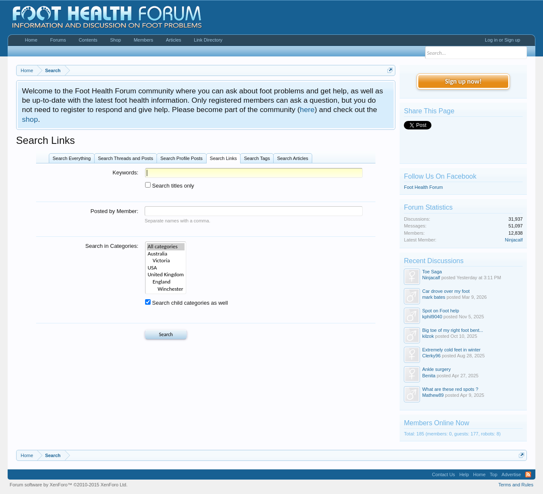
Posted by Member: (114, 211)
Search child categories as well (186, 303)
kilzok (428, 336)
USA (166, 268)
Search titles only (169, 185)
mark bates (433, 297)
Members (143, 39)
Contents (87, 39)
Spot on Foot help (440, 310)
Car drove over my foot (446, 291)
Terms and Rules (516, 484)
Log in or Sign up (502, 39)
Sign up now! (463, 81)
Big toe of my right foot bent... (452, 330)
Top (494, 474)
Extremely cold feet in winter (451, 349)
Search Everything (72, 158)
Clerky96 (431, 355)
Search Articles (292, 158)
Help (464, 474)
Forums (58, 39)
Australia (166, 254)
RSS (528, 474)
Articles (173, 39)
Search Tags (257, 158)
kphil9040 (432, 316)
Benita (428, 375)
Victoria (166, 260)
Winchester (166, 289)
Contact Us (443, 474)
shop (30, 119)
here (307, 109)
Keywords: (125, 172)
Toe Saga (432, 271)
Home (31, 39)
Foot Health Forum (423, 187)
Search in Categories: (111, 246)
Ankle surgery (436, 369)
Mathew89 (433, 395)
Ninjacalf (514, 239)
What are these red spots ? (450, 389)
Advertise (511, 474)
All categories (166, 246)
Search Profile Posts (181, 158)
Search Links (223, 158)
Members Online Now (436, 423)
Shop (115, 39)
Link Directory (208, 39)
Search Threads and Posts (125, 158)
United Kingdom (166, 274)
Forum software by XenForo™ (69, 484)
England (166, 282)
